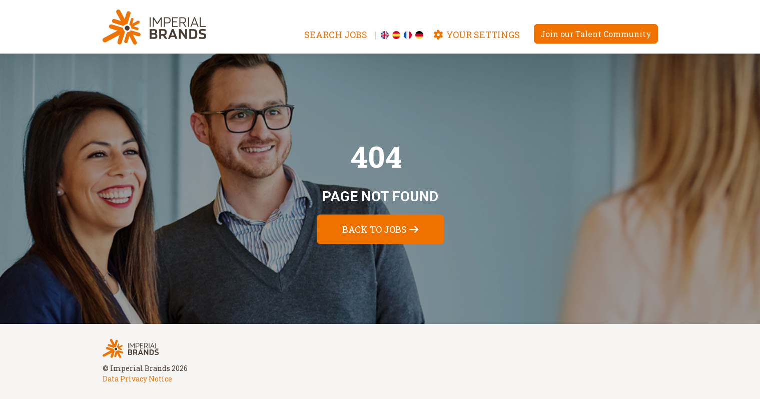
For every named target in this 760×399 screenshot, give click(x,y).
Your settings (476, 35)
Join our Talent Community (595, 34)
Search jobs (335, 35)
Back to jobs (374, 229)
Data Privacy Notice (137, 378)
